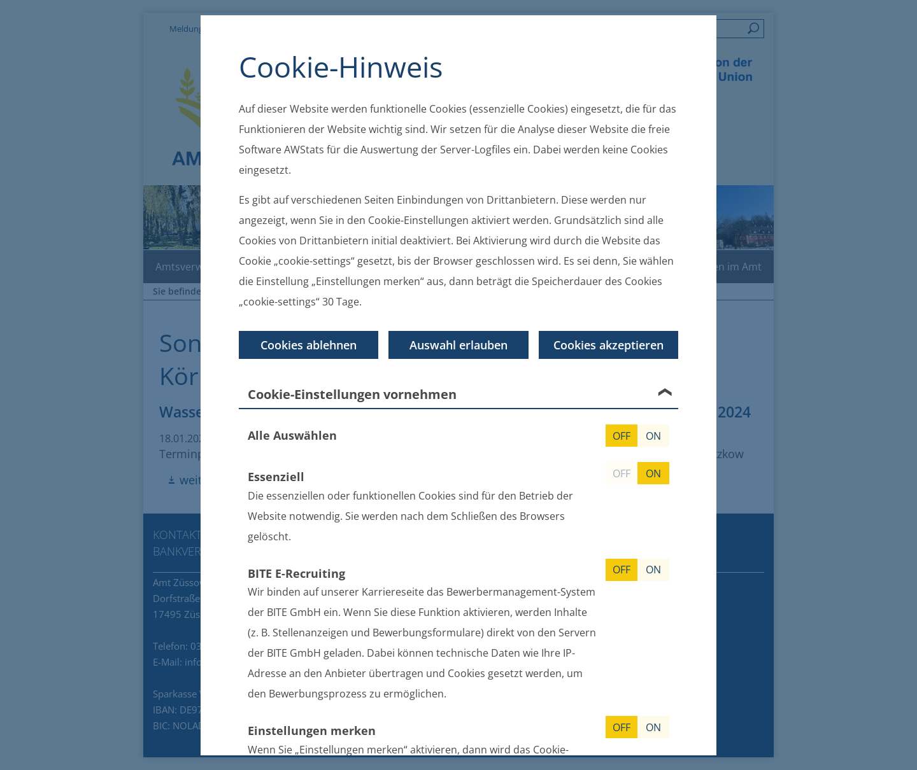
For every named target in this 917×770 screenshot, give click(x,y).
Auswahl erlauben (458, 345)
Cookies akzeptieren (608, 345)
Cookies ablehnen (308, 345)
